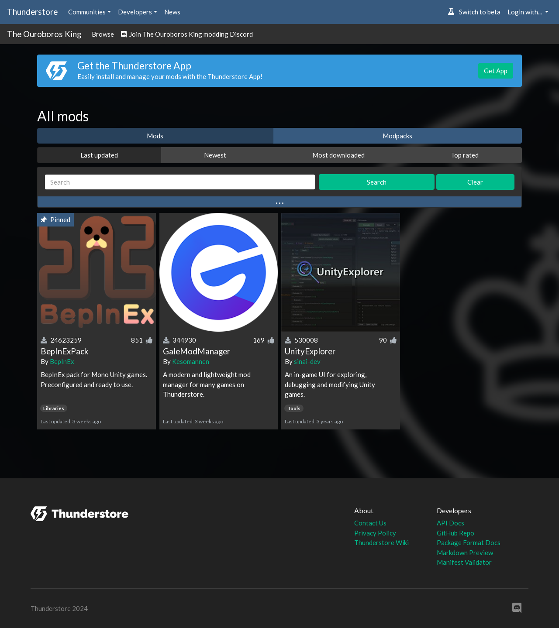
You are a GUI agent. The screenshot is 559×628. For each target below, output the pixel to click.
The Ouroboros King (44, 34)
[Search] (180, 182)
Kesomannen (190, 361)
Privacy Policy (375, 533)
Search (376, 182)
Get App (495, 71)
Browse (103, 34)
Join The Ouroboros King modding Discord (187, 34)
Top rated (465, 155)
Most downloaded (338, 155)
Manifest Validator (464, 562)
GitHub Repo (455, 533)
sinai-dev (307, 361)
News (172, 12)
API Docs (450, 523)
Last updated (99, 155)
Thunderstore (32, 12)
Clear (475, 182)
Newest (215, 155)
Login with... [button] (525, 12)
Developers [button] (135, 12)
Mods (155, 136)
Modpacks (397, 136)
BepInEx (62, 361)
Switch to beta (474, 12)
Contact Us (370, 523)
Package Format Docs (468, 542)
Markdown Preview (465, 552)
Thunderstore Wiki (381, 542)
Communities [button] (87, 12)
